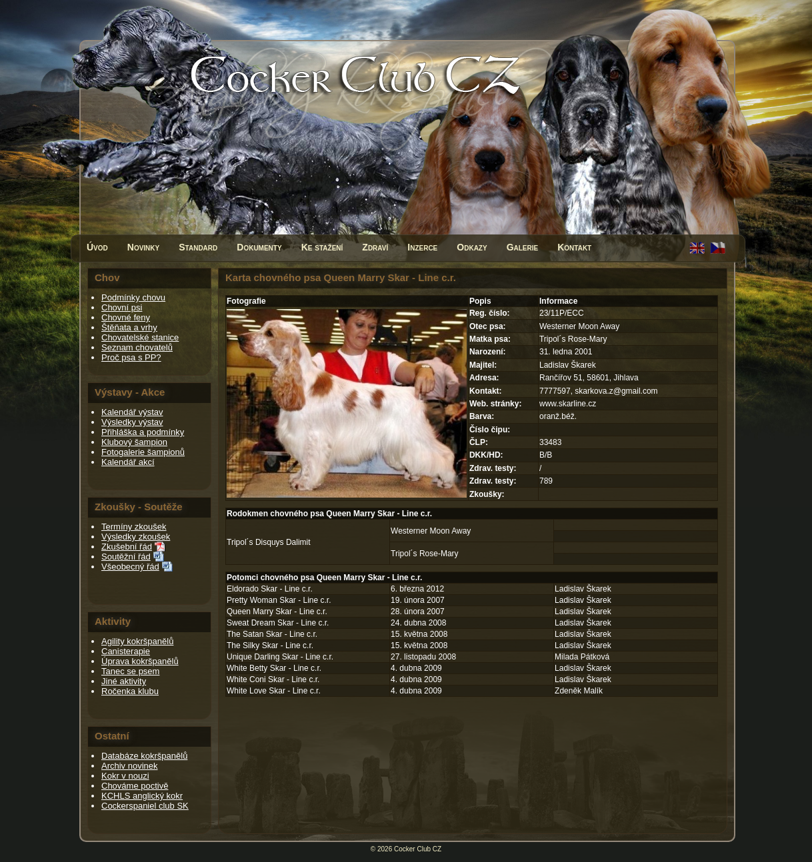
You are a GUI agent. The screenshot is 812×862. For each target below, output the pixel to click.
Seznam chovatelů (137, 347)
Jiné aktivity (123, 681)
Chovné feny (125, 317)
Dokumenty (259, 247)
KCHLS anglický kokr (142, 796)
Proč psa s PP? (131, 357)
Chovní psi (121, 307)
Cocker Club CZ (417, 849)
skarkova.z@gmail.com (616, 391)
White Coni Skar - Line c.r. (273, 679)
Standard (198, 247)
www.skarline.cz (567, 403)
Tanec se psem (130, 671)
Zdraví (375, 247)
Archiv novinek (129, 766)
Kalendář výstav (132, 412)
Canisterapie (125, 651)
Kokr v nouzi (125, 776)
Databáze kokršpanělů (144, 756)
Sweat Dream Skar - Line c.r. (278, 623)
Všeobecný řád (130, 567)
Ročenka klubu (130, 691)
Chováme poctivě (134, 786)
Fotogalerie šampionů (143, 452)
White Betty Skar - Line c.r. (274, 668)
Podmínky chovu (133, 297)
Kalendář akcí (128, 462)
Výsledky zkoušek (135, 537)
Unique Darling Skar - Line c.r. (280, 656)
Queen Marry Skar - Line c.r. (277, 611)
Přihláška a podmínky (142, 432)
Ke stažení (322, 247)
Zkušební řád (126, 547)
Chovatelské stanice (140, 337)
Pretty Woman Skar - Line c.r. (279, 600)
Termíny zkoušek (134, 527)
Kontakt (574, 247)
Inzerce (422, 247)
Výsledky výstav (132, 422)
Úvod (97, 247)
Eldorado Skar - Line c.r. (270, 589)
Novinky (143, 247)
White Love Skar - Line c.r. (274, 690)
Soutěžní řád (126, 557)
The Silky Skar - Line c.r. (270, 645)
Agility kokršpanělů (137, 641)
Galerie (523, 247)
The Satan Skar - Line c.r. (272, 634)
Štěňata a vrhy (129, 327)
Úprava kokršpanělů (140, 661)
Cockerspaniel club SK (145, 806)
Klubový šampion (134, 442)
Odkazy (472, 247)
